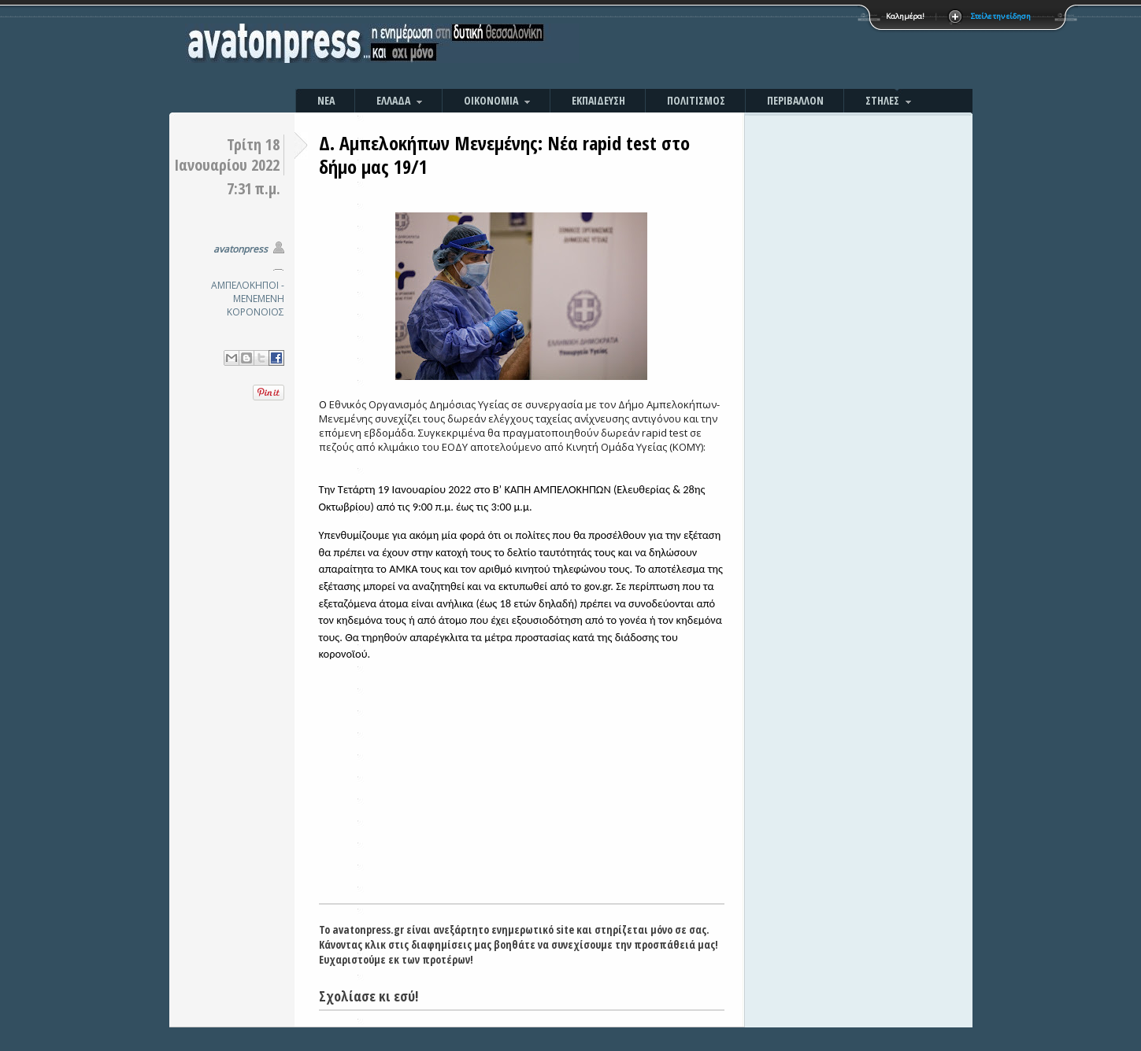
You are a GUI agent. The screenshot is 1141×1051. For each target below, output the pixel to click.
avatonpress (240, 249)
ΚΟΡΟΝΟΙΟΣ (255, 312)
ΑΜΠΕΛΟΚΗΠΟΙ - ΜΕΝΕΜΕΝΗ (247, 291)
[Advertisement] (740, 47)
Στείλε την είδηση (1001, 16)
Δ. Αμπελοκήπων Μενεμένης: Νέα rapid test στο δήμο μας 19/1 (504, 154)
